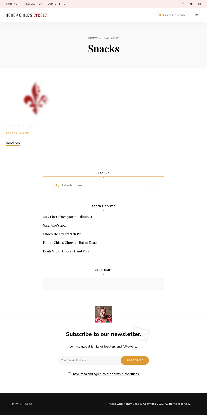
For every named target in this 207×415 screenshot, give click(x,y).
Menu (197, 15)
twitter (191, 4)
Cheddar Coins (21, 125)
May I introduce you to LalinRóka (67, 217)
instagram (199, 4)
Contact (12, 3)
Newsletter (33, 3)
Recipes (11, 133)
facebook (183, 4)
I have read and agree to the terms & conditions (105, 374)
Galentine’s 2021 (55, 225)
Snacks (24, 133)
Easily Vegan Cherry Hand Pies (66, 251)
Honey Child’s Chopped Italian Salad (70, 242)
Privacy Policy (22, 404)
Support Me (56, 3)
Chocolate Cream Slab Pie (62, 234)
